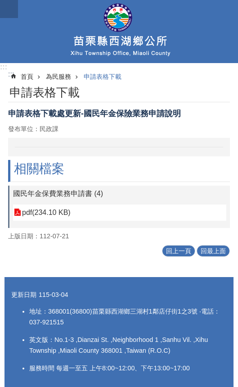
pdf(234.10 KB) (46, 212)
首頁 (27, 76)
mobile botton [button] (9, 9)
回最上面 (213, 251)
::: (3, 67)
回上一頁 (178, 251)
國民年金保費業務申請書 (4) (58, 193)
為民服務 (58, 76)
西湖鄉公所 (119, 31)
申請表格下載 (102, 76)
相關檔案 (39, 169)
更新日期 (23, 294)
